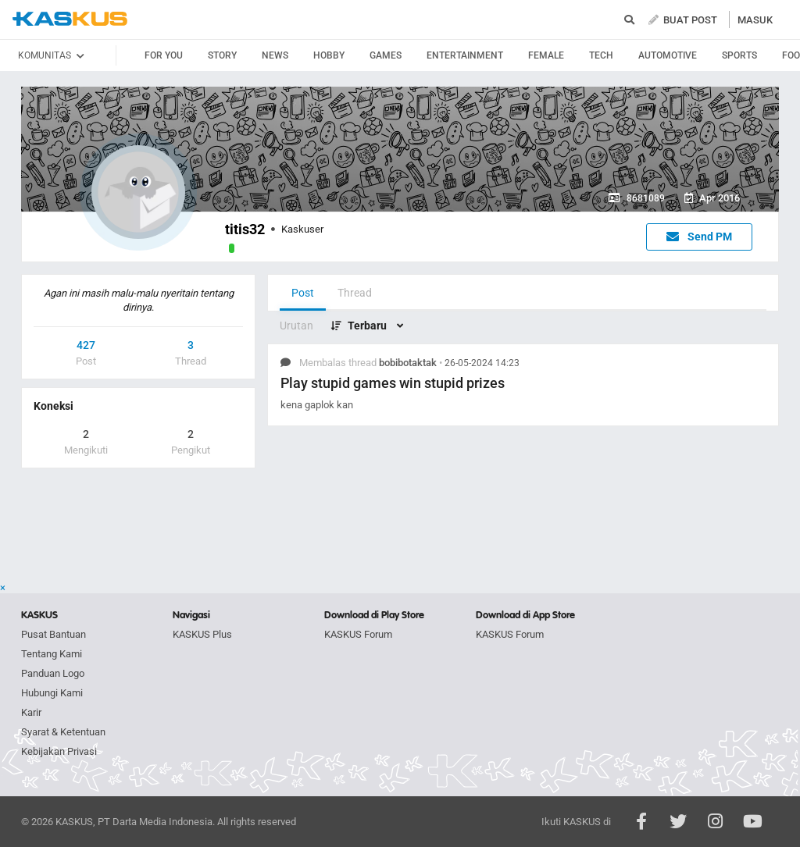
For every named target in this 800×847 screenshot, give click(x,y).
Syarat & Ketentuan (63, 732)
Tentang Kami (51, 654)
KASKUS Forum (358, 634)
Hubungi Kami (52, 693)
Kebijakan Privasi (59, 751)
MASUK (755, 20)
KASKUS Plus (202, 634)
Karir (31, 712)
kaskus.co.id (70, 19)
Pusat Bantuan (53, 634)
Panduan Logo (52, 673)
